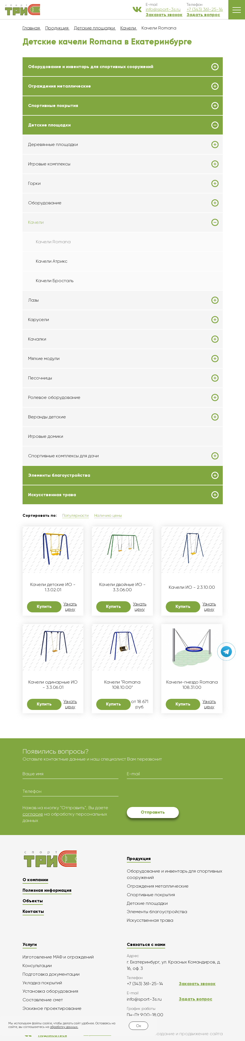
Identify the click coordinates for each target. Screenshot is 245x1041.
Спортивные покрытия (53, 105)
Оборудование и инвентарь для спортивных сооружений (90, 66)
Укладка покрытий (42, 982)
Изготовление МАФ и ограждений (58, 957)
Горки (34, 183)
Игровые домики (45, 436)
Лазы (33, 300)
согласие (33, 814)
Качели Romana (53, 241)
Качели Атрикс (51, 261)
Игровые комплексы (49, 164)
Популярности (75, 515)
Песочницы (40, 378)
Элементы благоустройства (59, 475)
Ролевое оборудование (54, 397)
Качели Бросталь (54, 280)
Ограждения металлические (59, 86)
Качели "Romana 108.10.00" (122, 685)
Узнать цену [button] (70, 607)
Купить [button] (44, 606)
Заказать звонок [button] (164, 14)
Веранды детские (47, 416)
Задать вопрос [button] (203, 14)
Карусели (38, 319)
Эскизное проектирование (52, 1008)
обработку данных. (64, 1027)
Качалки (37, 339)
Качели (36, 222)
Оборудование (44, 202)
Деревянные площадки (53, 144)
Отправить (153, 812)
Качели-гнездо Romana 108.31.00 (192, 685)
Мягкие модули (44, 358)
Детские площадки (49, 125)
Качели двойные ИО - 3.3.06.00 (122, 587)
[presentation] (169, 794)
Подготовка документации (51, 974)
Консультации (37, 965)
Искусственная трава (52, 494)
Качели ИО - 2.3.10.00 (192, 587)
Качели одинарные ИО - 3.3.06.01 (53, 685)
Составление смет (43, 999)
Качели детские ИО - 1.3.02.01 (53, 587)
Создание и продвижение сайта (175, 1034)
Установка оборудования (50, 991)
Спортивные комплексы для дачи (63, 455)
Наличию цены (108, 515)
